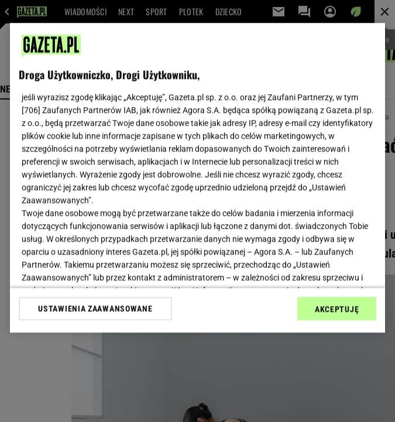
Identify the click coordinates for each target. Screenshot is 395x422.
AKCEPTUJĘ (337, 309)
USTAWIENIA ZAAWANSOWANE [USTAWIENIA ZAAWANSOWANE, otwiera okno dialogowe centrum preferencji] (95, 308)
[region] (197, 177)
